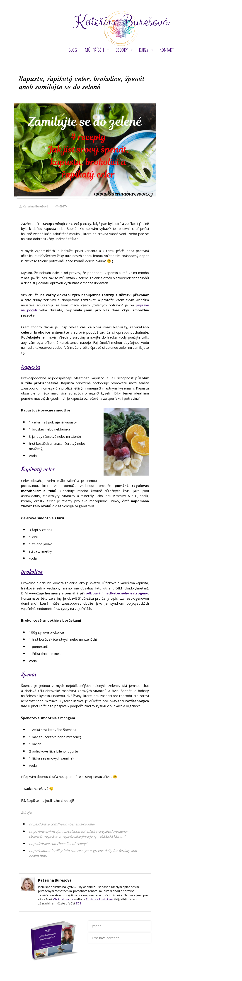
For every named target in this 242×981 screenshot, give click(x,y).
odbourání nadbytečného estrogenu (117, 593)
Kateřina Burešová (121, 22)
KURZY (143, 50)
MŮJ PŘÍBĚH (94, 50)
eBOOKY (121, 50)
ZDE (78, 903)
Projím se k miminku (99, 899)
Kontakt (167, 50)
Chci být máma (63, 899)
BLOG (72, 50)
